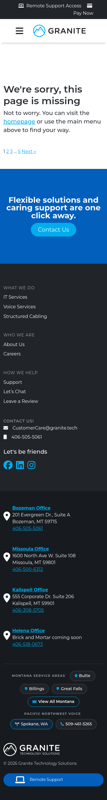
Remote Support (39, 780)
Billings (34, 688)
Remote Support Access (49, 6)
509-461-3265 (76, 723)
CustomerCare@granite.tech (40, 428)
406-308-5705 (28, 610)
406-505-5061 (22, 437)
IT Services (15, 297)
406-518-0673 (27, 644)
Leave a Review (20, 401)
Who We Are (19, 335)
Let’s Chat (14, 391)
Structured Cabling (25, 316)
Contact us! (18, 421)
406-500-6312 (27, 569)
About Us (14, 344)
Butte (82, 675)
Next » (29, 151)
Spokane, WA (31, 723)
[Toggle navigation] (19, 31)
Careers (12, 354)
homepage (19, 121)
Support (12, 382)
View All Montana (53, 701)
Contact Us (53, 229)
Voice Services (19, 306)
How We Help (20, 372)
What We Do (19, 287)
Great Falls (69, 688)
